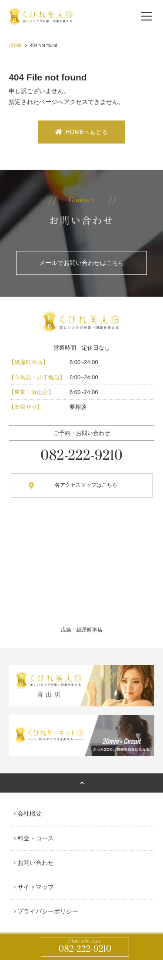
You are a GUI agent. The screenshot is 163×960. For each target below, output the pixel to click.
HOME (15, 45)
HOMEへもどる (81, 131)
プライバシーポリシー (47, 911)
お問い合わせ (35, 862)
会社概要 (29, 813)
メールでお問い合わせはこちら (81, 262)
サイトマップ (35, 886)
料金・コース (35, 838)
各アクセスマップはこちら (86, 485)
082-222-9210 (85, 947)
